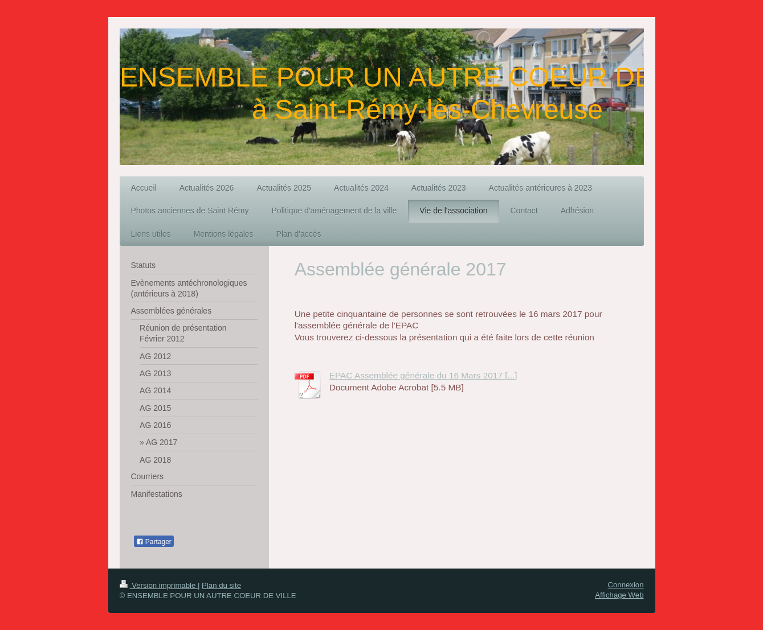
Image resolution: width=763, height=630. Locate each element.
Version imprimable (159, 585)
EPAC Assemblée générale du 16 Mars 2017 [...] (423, 375)
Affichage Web (619, 595)
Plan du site (221, 585)
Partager (154, 542)
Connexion (625, 584)
